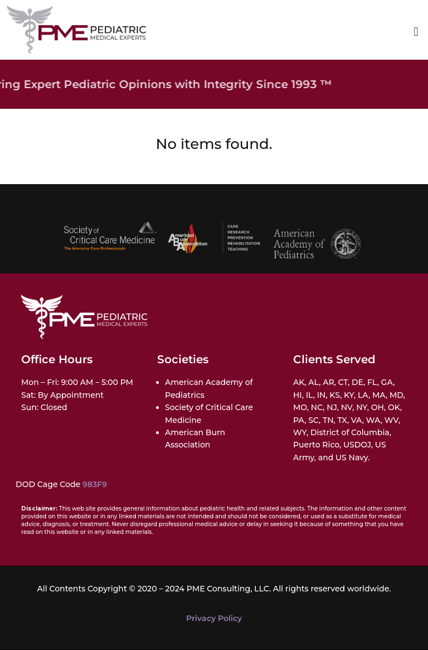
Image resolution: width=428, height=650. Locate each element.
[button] (416, 32)
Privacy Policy (214, 618)
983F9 (94, 484)
